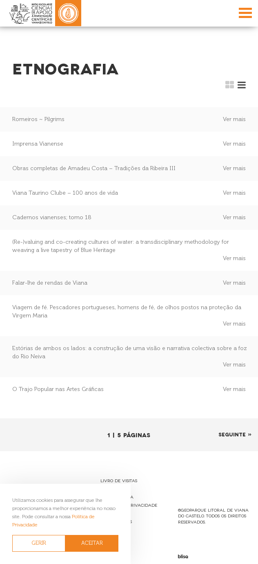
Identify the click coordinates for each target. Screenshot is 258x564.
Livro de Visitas (118, 480)
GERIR (39, 543)
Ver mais (234, 119)
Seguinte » (235, 434)
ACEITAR (92, 543)
